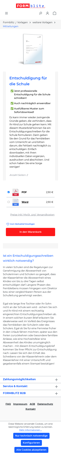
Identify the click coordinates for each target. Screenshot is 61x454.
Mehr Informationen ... (30, 430)
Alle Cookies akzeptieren (31, 449)
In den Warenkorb (30, 232)
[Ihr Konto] (47, 13)
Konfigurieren (31, 442)
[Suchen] (40, 13)
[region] (30, 49)
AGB (32, 404)
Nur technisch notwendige (31, 435)
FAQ (8, 404)
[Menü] (6, 13)
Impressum (20, 404)
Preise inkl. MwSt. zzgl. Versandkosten (32, 214)
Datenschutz (45, 404)
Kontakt (31, 409)
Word (25, 202)
